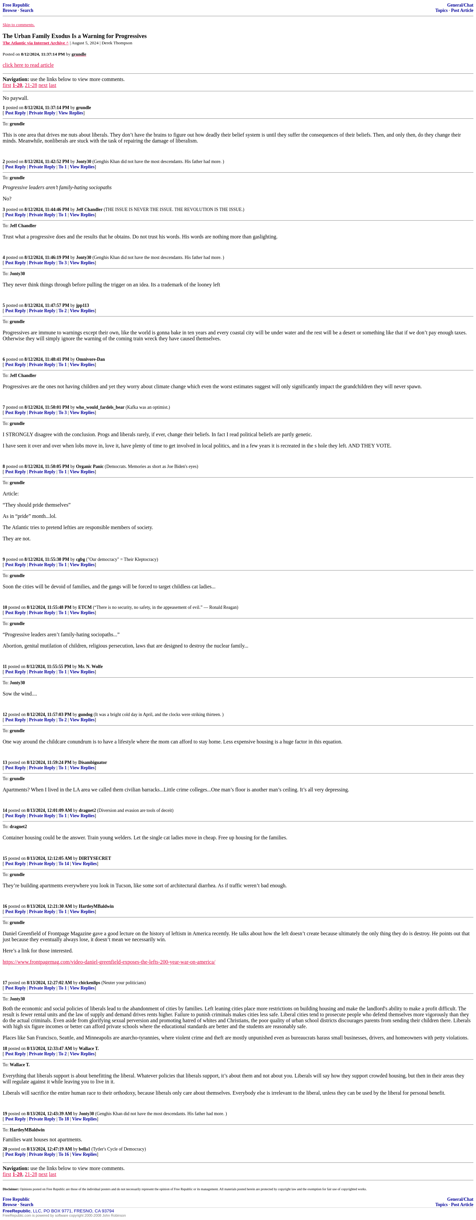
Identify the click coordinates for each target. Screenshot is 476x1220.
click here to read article (28, 65)
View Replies (71, 112)
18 (5, 1048)
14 (5, 810)
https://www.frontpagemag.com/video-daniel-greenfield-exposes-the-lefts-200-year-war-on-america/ (109, 962)
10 (5, 607)
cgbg (80, 559)
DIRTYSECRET (95, 858)
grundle (83, 107)
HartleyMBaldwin (96, 906)
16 (5, 906)
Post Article (462, 10)
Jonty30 (83, 161)
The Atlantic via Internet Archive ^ (36, 42)
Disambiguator (92, 762)
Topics (441, 10)
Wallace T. (89, 1048)
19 (5, 1113)
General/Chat (460, 5)
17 (5, 982)
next (43, 85)
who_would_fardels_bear (100, 407)
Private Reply (42, 112)
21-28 (31, 85)
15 (5, 858)
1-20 (17, 85)
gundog (85, 714)
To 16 (64, 1154)
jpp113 (82, 305)
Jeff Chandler (89, 209)
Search (26, 10)
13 (5, 762)
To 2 (63, 310)
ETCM (85, 607)
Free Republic (16, 5)
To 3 (63, 262)
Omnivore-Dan (90, 359)
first (7, 85)
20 (5, 1149)
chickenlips (89, 982)
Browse (10, 10)
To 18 (64, 1118)
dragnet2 (87, 810)
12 (5, 714)
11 (5, 666)
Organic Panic (89, 466)
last (52, 85)
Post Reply (15, 112)
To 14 (64, 863)
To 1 (63, 166)
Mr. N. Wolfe (90, 666)
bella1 (84, 1149)
